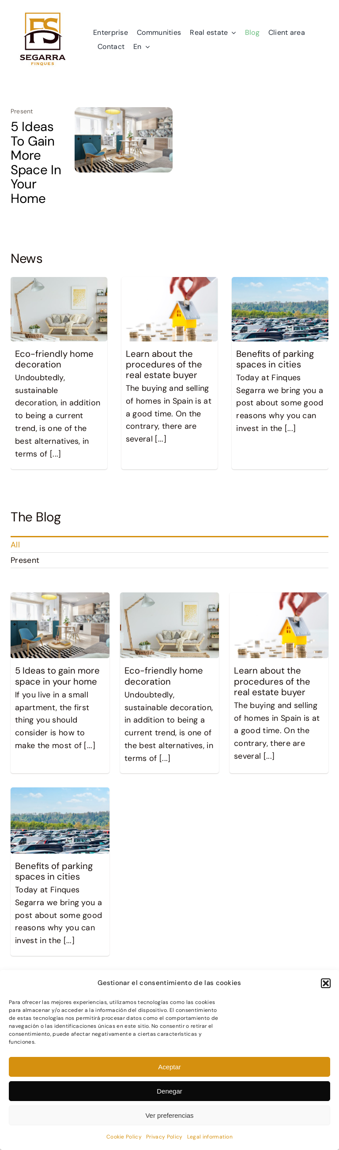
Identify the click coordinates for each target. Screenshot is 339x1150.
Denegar (169, 1091)
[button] (325, 983)
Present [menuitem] (25, 560)
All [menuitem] (15, 544)
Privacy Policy (164, 1136)
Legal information (210, 1136)
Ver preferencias (169, 1115)
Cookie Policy (124, 1136)
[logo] (43, 11)
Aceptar (169, 1067)
